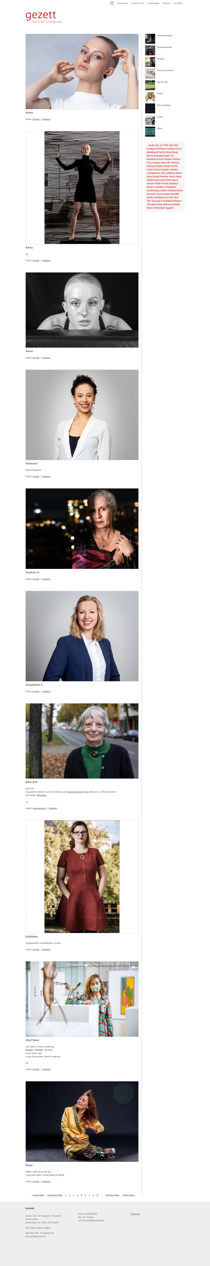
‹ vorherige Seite (54, 1195)
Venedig (151, 204)
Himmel (175, 162)
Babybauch (153, 152)
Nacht (172, 176)
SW (171, 197)
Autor (178, 148)
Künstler (164, 169)
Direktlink (46, 119)
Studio (150, 197)
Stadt (166, 194)
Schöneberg (153, 190)
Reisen (150, 187)
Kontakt (178, 3)
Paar (155, 180)
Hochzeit (151, 166)
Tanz (176, 197)
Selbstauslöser (175, 190)
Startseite (122, 3)
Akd (176, 145)
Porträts (35, 119)
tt (161, 201)
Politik (158, 183)
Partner (167, 3)
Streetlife (174, 194)
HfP (168, 162)
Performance (171, 180)
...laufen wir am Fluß (157, 145)
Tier (149, 201)
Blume (150, 155)
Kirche (174, 166)
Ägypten (169, 208)
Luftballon (170, 173)
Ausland (171, 148)
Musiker (164, 176)
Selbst (163, 190)
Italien (160, 166)
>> (27, 802)
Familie (167, 159)
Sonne (159, 194)
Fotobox (176, 159)
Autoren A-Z (137, 3)
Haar (163, 162)
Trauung (155, 201)
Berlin (162, 152)
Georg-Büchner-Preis (78, 792)
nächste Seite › (113, 1195)
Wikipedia (41, 795)
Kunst (156, 169)
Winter (150, 208)
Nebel (150, 180)
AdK (171, 145)
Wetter (176, 204)
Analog (150, 148)
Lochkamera (153, 173)
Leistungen (153, 3)
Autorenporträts (39, 808)
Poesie (150, 183)
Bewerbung (172, 152)
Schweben (170, 187)
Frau (149, 162)
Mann (179, 173)
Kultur (150, 169)
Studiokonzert (161, 197)
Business (151, 159)
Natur (179, 176)
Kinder (167, 166)
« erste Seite (38, 1195)
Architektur (160, 148)
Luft (162, 173)
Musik (156, 176)
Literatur (174, 169)
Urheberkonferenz (172, 201)
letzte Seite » (129, 1195)
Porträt (165, 183)
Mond (150, 176)
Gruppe (156, 162)
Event (160, 159)
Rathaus (173, 183)
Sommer (151, 194)
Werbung (168, 204)
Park (161, 180)
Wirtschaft (159, 208)
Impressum (135, 1214)
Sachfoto (159, 187)
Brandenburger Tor (164, 155)
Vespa (159, 204)
